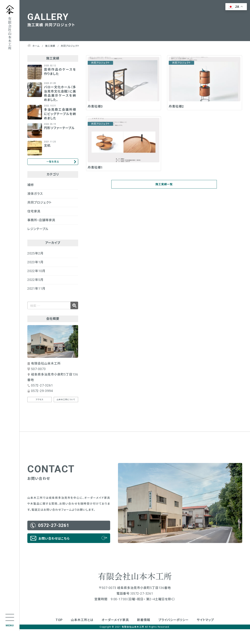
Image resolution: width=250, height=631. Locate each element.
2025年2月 (35, 255)
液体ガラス (35, 195)
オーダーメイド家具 (115, 622)
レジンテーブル (37, 231)
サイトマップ (205, 622)
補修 (30, 187)
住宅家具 (33, 213)
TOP (59, 622)
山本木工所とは (82, 622)
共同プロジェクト (39, 204)
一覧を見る (53, 162)
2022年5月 (35, 281)
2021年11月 (36, 290)
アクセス (40, 401)
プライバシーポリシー (173, 622)
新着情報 (143, 622)
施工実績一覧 (164, 187)
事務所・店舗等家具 (41, 222)
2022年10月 (36, 273)
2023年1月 (35, 264)
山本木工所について (66, 401)
